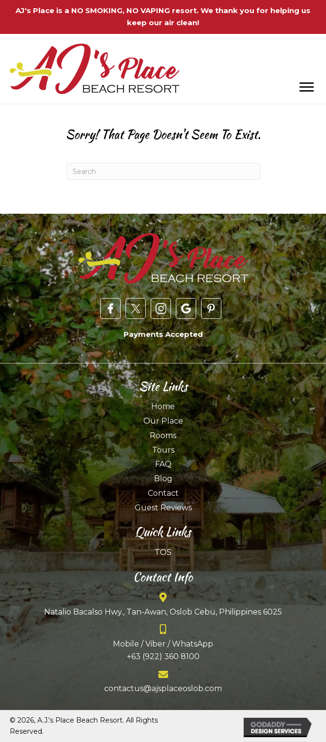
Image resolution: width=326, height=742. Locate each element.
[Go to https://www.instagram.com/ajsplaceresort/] (161, 308)
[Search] (163, 171)
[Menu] (306, 87)
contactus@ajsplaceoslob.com (163, 688)
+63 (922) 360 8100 (163, 656)
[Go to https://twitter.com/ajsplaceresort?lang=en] (135, 308)
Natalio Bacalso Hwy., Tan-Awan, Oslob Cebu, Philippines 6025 (163, 611)
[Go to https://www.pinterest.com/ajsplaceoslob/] (211, 308)
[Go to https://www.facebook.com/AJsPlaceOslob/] (110, 308)
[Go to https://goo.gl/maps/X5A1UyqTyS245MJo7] (186, 308)
